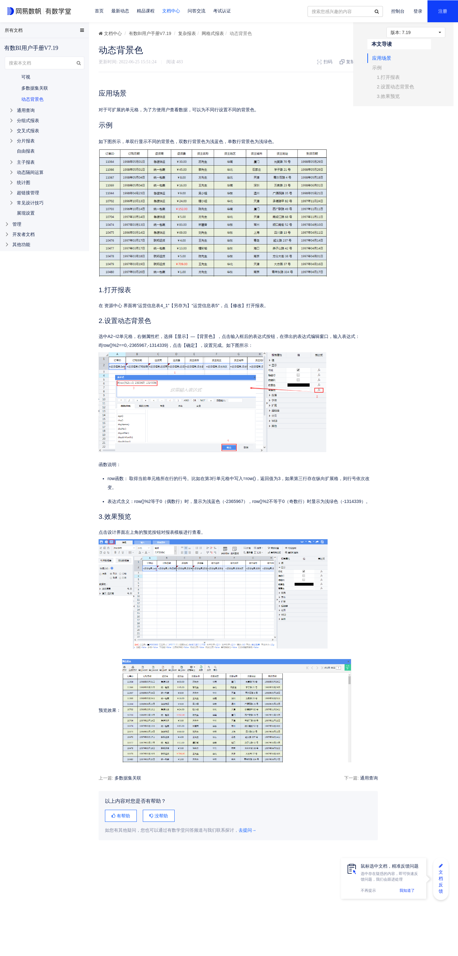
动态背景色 (32, 99)
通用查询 (363, 778)
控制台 (398, 11)
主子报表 (26, 162)
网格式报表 (213, 33)
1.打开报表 (403, 80)
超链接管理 (28, 192)
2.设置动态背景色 (410, 90)
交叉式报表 (28, 130)
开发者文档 (23, 234)
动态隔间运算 (30, 172)
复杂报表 (187, 33)
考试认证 (222, 11)
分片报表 (26, 140)
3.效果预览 (403, 99)
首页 (99, 11)
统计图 (23, 182)
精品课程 (146, 11)
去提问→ (247, 830)
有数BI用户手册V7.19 (150, 33)
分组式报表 (28, 120)
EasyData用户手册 (20, 31)
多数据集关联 (127, 778)
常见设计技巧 (30, 202)
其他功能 (21, 244)
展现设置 (26, 213)
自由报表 (26, 151)
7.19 (416, 32)
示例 (391, 70)
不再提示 (368, 890)
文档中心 (171, 11)
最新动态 (120, 11)
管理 (16, 224)
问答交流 (196, 11)
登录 (417, 11)
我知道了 (407, 890)
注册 (442, 11)
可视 (25, 76)
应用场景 (396, 61)
